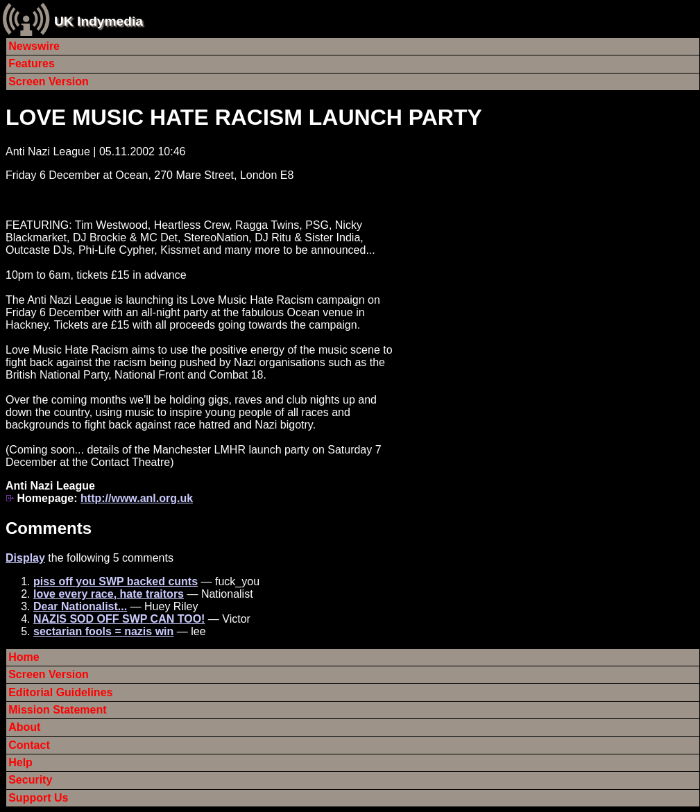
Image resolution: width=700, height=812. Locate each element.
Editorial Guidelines (60, 692)
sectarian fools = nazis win (103, 631)
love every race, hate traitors (108, 594)
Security (30, 780)
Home (23, 657)
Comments (49, 528)
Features (31, 63)
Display (25, 558)
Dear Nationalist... (80, 606)
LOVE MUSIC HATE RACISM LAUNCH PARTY (244, 117)
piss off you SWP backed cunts (115, 581)
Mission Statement (57, 710)
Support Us (38, 798)
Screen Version (48, 81)
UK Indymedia (98, 21)
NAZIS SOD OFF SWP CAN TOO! (119, 619)
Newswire (34, 46)
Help (20, 762)
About (24, 727)
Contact (29, 745)
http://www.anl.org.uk (136, 498)
